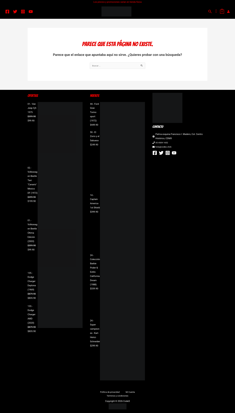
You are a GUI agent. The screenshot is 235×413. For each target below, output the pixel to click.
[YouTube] (31, 11)
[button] (210, 11)
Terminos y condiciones (135, 392)
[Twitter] (15, 11)
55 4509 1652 (162, 143)
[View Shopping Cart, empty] (222, 11)
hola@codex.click (164, 147)
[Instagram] (23, 11)
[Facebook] (7, 11)
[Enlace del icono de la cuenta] (228, 11)
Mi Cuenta (116, 392)
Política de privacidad (98, 392)
